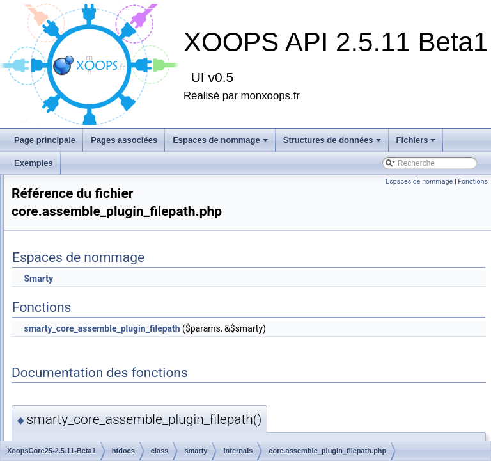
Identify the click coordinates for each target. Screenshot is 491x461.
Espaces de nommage (220, 140)
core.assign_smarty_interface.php (150, 327)
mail (80, 257)
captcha (86, 186)
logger (83, 243)
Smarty (198, 278)
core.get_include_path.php (138, 370)
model (83, 271)
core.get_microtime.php (133, 384)
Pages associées (124, 140)
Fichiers (416, 140)
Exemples (33, 163)
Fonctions (473, 181)
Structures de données (332, 140)
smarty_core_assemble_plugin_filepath (261, 328)
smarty (84, 285)
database (88, 201)
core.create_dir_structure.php (143, 341)
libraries (86, 229)
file (77, 215)
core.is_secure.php (125, 412)
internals (97, 299)
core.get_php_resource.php (140, 398)
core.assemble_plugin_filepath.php (152, 313)
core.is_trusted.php (126, 426)
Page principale (44, 140)
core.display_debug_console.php (149, 356)
